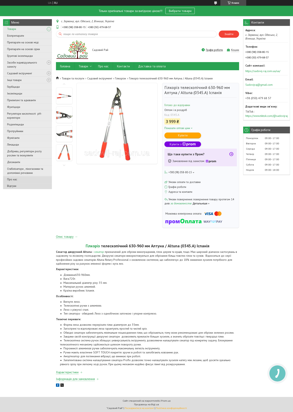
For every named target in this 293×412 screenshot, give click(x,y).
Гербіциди (13, 87)
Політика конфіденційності (171, 408)
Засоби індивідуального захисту (22, 64)
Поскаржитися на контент (139, 408)
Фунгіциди (13, 107)
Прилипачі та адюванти (21, 100)
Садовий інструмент (19, 73)
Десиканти (13, 162)
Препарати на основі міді (23, 42)
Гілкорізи (120, 78)
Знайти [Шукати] (228, 34)
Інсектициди (14, 93)
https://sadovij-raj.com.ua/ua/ (262, 71)
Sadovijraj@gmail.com (259, 85)
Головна (65, 66)
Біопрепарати (15, 35)
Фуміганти (13, 138)
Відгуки (11, 186)
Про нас (12, 179)
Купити (183, 135)
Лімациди (13, 144)
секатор (99, 252)
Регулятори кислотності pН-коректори (24, 115)
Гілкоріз (93, 246)
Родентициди (15, 124)
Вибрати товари (180, 11)
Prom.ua (166, 400)
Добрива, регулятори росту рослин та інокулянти (24, 153)
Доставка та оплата (152, 66)
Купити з (183, 144)
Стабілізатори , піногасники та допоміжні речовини (25, 171)
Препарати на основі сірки (23, 49)
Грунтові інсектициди (20, 56)
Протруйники (15, 131)
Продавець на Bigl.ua (146, 404)
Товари (11, 29)
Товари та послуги (73, 78)
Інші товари (14, 80)
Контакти (123, 66)
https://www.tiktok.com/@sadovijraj (266, 116)
